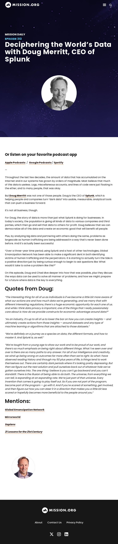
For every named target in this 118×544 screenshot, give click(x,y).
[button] (104, 4)
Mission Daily (15, 34)
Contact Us (54, 522)
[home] (22, 5)
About (38, 522)
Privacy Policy (75, 522)
